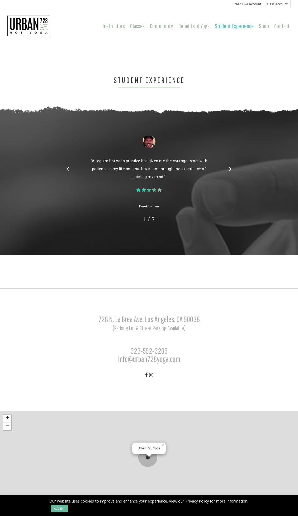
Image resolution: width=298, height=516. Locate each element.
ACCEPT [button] (59, 508)
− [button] (7, 426)
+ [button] (7, 418)
